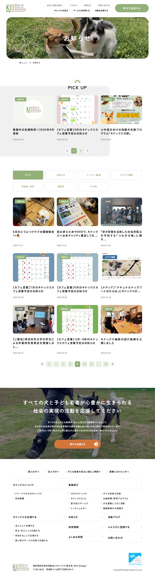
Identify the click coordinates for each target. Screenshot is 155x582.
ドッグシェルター (79, 508)
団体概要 (19, 498)
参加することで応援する (27, 535)
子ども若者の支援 (112, 493)
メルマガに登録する (119, 527)
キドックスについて (23, 485)
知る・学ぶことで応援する (27, 530)
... (56, 364)
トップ (24, 62)
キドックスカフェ (79, 498)
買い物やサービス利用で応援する (31, 540)
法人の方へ (53, 472)
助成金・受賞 (28, 186)
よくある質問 (75, 537)
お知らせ (87, 5)
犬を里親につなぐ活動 (114, 503)
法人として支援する (24, 526)
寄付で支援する (131, 8)
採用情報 (73, 527)
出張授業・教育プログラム (115, 498)
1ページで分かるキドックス (28, 493)
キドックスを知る (56, 10)
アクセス (73, 5)
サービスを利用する (78, 10)
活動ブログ (114, 517)
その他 (93, 186)
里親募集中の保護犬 (113, 508)
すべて (28, 175)
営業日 (60, 186)
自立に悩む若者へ (55, 5)
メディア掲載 (126, 175)
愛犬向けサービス (79, 503)
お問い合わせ (104, 5)
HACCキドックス (79, 493)
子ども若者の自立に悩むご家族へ (84, 472)
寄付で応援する (77, 444)
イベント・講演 (94, 175)
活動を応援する (100, 10)
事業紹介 (73, 485)
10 (84, 364)
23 (106, 364)
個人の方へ (33, 472)
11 (91, 364)
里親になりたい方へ (119, 472)
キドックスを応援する (25, 517)
